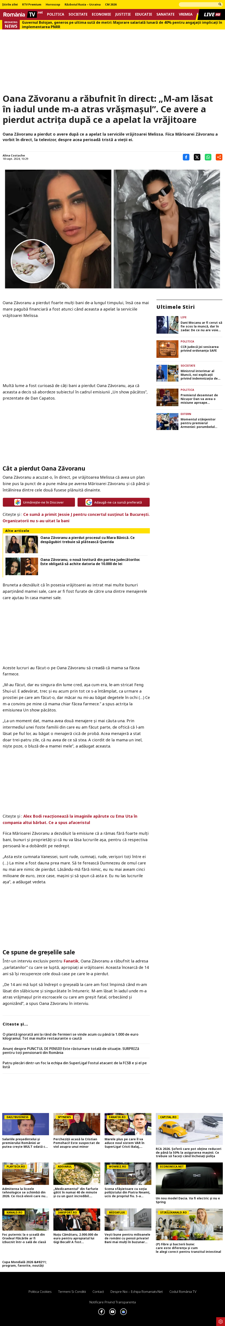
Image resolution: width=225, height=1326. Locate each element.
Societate (78, 14)
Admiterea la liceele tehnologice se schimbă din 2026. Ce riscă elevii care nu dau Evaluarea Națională (23, 1192)
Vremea (185, 14)
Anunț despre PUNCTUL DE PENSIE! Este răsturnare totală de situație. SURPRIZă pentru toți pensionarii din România (71, 1051)
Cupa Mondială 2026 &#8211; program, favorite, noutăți (24, 1264)
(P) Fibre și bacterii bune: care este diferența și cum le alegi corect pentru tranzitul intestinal (189, 1247)
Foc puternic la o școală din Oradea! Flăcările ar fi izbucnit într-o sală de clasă (24, 1238)
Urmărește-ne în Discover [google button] (39, 502)
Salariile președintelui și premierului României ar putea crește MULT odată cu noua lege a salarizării (24, 1142)
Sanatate (165, 14)
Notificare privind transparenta (112, 1302)
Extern (186, 414)
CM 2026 (110, 4)
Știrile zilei (10, 4)
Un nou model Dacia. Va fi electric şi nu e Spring (188, 1200)
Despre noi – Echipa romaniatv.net (137, 1291)
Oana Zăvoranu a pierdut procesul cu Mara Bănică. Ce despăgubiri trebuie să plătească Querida (87, 540)
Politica (55, 14)
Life (184, 317)
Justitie (123, 14)
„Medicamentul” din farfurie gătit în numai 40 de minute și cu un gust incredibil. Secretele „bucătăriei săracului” (75, 1192)
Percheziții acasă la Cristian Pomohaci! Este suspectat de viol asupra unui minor (76, 1142)
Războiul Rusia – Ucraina (83, 4)
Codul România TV (182, 1291)
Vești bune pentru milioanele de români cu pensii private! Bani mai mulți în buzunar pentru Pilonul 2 (127, 1238)
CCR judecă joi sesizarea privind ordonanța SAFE (200, 349)
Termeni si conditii (72, 1291)
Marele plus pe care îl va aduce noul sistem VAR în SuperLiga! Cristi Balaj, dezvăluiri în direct (124, 1142)
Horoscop (53, 4)
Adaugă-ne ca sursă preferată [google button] (113, 502)
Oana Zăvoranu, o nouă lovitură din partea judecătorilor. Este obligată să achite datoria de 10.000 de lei (90, 562)
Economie (101, 14)
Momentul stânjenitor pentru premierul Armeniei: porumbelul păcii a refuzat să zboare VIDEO (200, 423)
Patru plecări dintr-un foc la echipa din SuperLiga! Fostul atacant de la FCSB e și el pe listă (75, 1065)
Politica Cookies (40, 1291)
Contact (98, 1291)
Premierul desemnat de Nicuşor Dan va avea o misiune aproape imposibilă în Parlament (199, 398)
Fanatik (71, 961)
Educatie (143, 14)
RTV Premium (31, 4)
